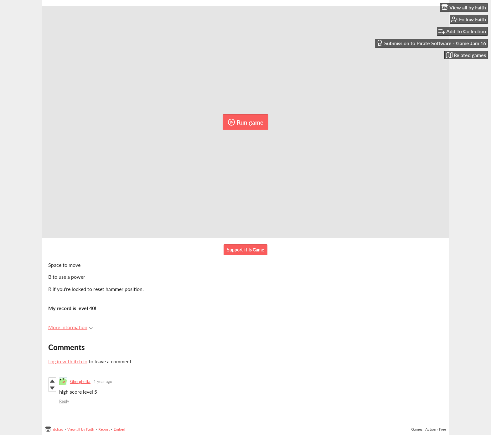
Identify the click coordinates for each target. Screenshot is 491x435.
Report (104, 429)
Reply (64, 401)
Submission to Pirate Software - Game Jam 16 (431, 43)
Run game (245, 122)
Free (442, 429)
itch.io (58, 429)
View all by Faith (80, 429)
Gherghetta (80, 381)
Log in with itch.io (67, 361)
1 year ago (103, 381)
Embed (119, 429)
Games (416, 429)
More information (70, 327)
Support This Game (245, 249)
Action (430, 429)
